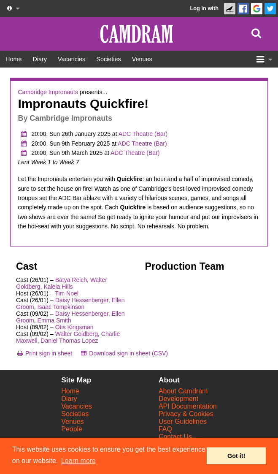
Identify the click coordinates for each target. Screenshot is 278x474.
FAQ (165, 429)
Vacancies (76, 406)
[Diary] (39, 59)
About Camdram (183, 391)
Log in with (204, 8)
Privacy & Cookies (186, 413)
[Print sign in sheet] (44, 353)
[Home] (13, 59)
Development (178, 398)
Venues (72, 421)
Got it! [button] (236, 455)
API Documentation (188, 406)
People (71, 429)
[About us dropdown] (12, 8)
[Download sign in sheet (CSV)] (124, 353)
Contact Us (175, 436)
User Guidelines (183, 421)
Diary (69, 398)
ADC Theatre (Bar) (143, 133)
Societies (75, 413)
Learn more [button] (78, 460)
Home (70, 391)
